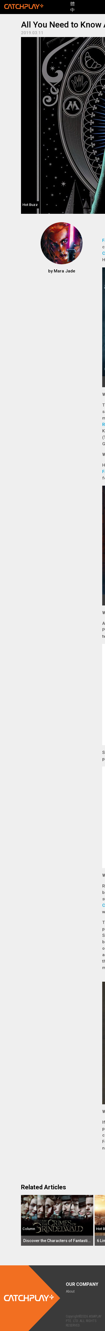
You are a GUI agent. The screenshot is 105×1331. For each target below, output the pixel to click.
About (70, 1291)
